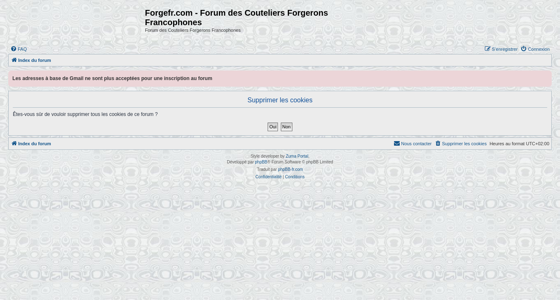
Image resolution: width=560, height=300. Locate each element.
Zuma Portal (297, 156)
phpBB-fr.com (290, 169)
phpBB (261, 162)
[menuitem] (18, 49)
